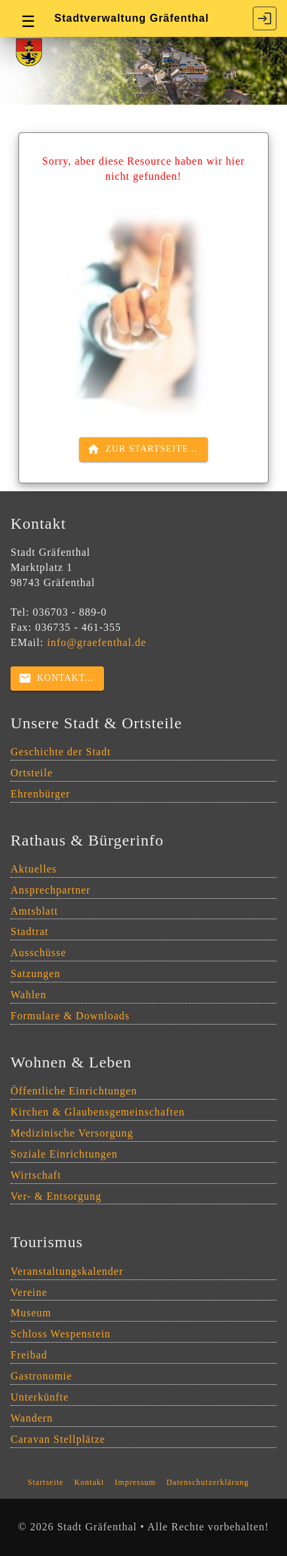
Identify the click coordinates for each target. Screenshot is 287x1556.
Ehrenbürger (40, 793)
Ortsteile (32, 772)
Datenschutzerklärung (208, 1482)
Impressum (135, 1482)
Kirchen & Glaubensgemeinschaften (98, 1111)
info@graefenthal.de (96, 642)
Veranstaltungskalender (67, 1271)
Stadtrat (30, 931)
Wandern (32, 1418)
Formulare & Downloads (70, 1015)
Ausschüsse (38, 952)
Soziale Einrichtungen (64, 1154)
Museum (31, 1312)
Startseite (46, 1482)
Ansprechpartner (51, 890)
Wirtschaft (36, 1175)
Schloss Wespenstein (61, 1333)
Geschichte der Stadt (61, 751)
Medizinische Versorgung (72, 1133)
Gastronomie (41, 1376)
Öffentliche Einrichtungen (74, 1090)
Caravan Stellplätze (58, 1439)
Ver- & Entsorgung (56, 1196)
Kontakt (89, 1482)
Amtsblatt (34, 911)
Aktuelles (34, 868)
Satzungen (36, 973)
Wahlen (28, 994)
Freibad (29, 1354)
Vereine (29, 1292)
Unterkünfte (39, 1397)
